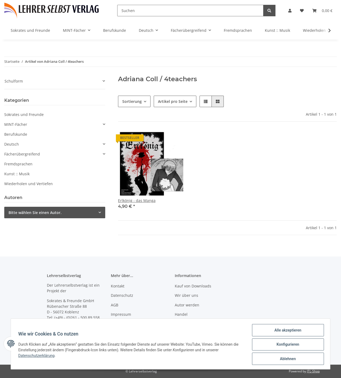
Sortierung (132, 101)
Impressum (121, 314)
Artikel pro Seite (173, 101)
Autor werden (187, 304)
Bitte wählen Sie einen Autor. (35, 212)
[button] (290, 10)
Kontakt (117, 286)
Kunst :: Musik (17, 173)
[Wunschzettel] (302, 10)
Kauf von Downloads (193, 286)
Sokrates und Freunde (24, 114)
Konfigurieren (286, 345)
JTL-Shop (313, 371)
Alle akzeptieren (286, 331)
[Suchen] (190, 10)
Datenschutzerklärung (37, 356)
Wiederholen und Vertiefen (28, 183)
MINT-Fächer (15, 124)
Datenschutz (122, 295)
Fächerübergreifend (22, 154)
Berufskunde (15, 134)
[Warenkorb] (322, 10)
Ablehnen (286, 359)
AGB (114, 304)
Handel (181, 314)
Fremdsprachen (18, 163)
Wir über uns (186, 295)
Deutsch (11, 144)
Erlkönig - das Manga (137, 200)
